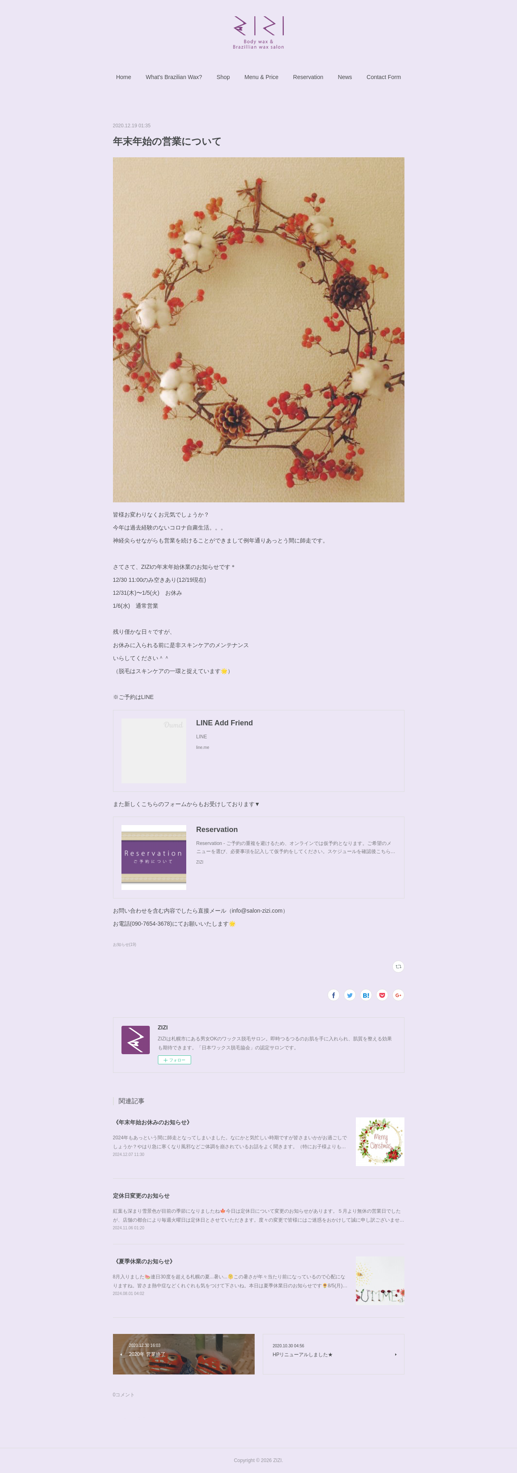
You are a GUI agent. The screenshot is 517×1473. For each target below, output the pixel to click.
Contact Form (384, 77)
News (345, 77)
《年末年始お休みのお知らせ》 (152, 1122)
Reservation (308, 77)
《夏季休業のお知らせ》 (144, 1261)
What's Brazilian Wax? (174, 77)
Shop (223, 77)
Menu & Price (262, 77)
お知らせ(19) (124, 944)
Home (123, 77)
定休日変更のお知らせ (141, 1195)
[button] (123, 77)
